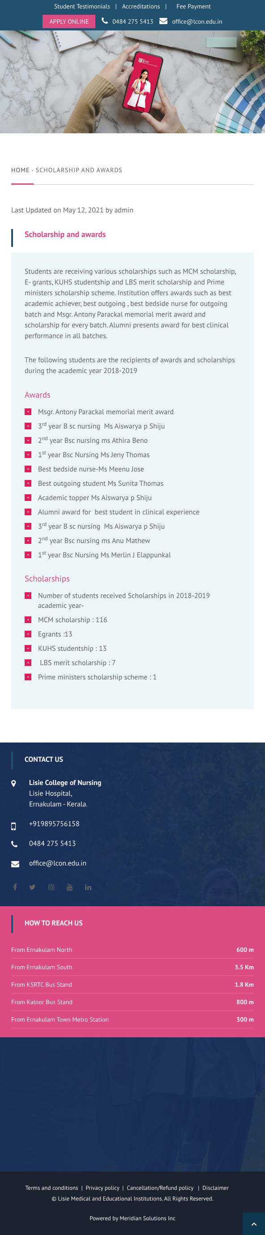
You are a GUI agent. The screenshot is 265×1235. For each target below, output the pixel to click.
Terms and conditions (52, 1188)
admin (123, 210)
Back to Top (254, 1224)
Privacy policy (103, 1188)
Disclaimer (220, 1188)
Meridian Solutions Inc (147, 1218)
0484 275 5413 (132, 21)
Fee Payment (193, 6)
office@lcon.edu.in (197, 21)
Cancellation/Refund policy (161, 1188)
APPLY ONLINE (69, 21)
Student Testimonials (82, 6)
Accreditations (141, 6)
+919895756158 (54, 823)
